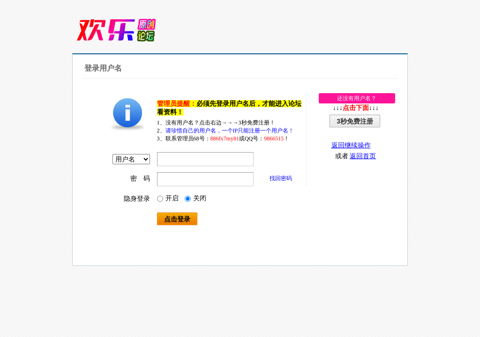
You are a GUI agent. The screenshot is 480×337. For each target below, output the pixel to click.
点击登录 (177, 219)
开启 (168, 198)
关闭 (195, 198)
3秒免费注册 (355, 121)
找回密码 (281, 178)
